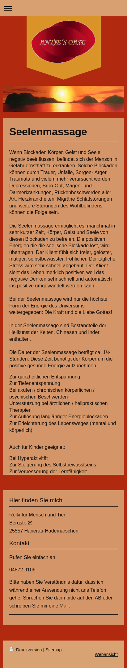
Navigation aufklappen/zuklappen (63, 8)
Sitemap (53, 649)
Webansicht (106, 654)
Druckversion (26, 649)
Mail (64, 605)
